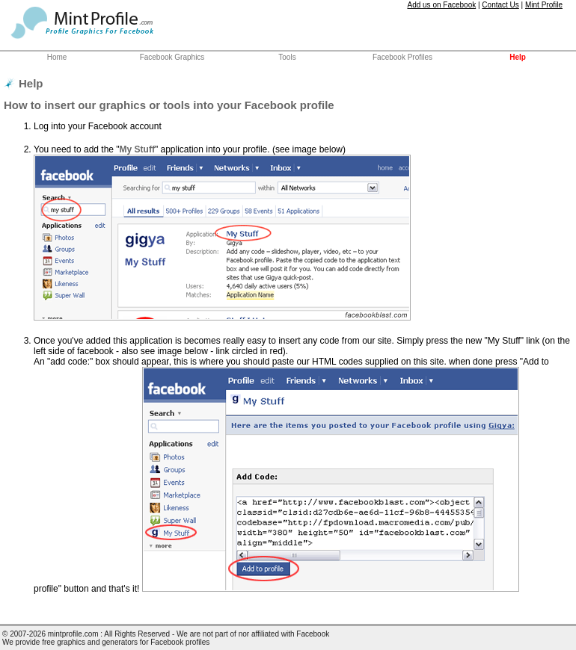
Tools (286, 57)
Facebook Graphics (172, 57)
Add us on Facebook (441, 5)
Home (57, 57)
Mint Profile (544, 5)
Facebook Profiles (402, 57)
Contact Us (500, 5)
